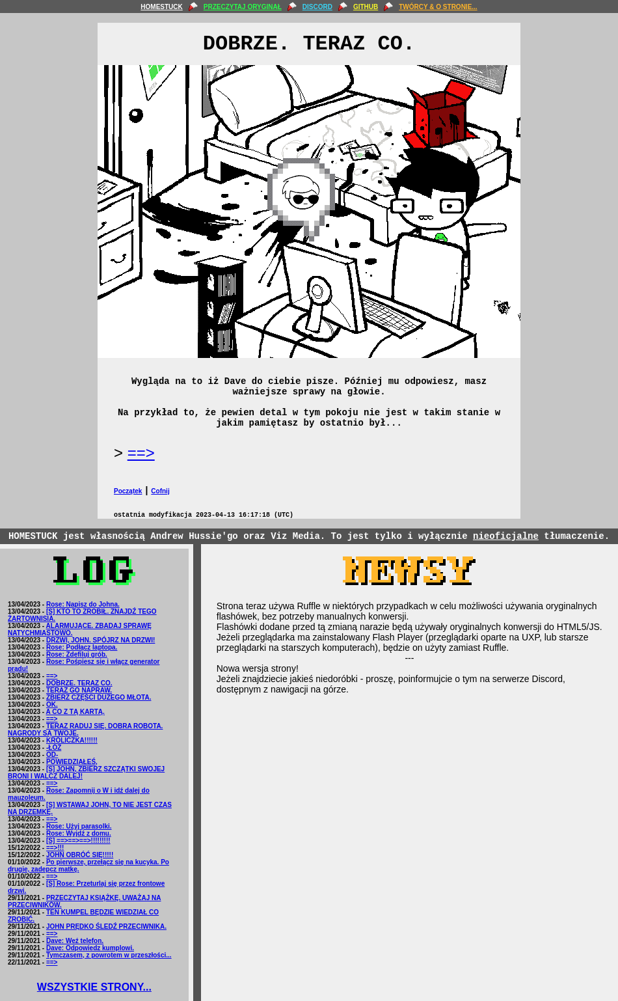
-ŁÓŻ (53, 747)
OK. (52, 704)
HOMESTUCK (161, 6)
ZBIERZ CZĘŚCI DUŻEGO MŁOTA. (98, 697)
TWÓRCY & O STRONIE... (438, 6)
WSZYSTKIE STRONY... (94, 987)
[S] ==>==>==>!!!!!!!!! (78, 840)
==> (141, 452)
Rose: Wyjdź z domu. (78, 833)
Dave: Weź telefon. (74, 940)
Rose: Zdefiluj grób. (76, 654)
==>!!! (55, 847)
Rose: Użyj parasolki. (79, 826)
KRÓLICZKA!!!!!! (72, 740)
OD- (52, 754)
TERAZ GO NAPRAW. (79, 690)
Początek (128, 491)
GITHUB (365, 6)
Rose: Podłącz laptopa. (81, 647)
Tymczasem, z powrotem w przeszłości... (109, 955)
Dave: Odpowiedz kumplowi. (90, 948)
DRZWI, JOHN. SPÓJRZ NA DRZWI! (100, 640)
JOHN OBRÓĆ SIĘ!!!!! (79, 854)
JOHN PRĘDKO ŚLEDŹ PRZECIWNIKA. (106, 926)
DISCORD (317, 6)
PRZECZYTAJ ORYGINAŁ (243, 6)
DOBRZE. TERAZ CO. (79, 683)
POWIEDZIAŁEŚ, (72, 761)
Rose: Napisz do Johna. (83, 604)
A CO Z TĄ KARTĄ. (75, 711)
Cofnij (160, 491)
